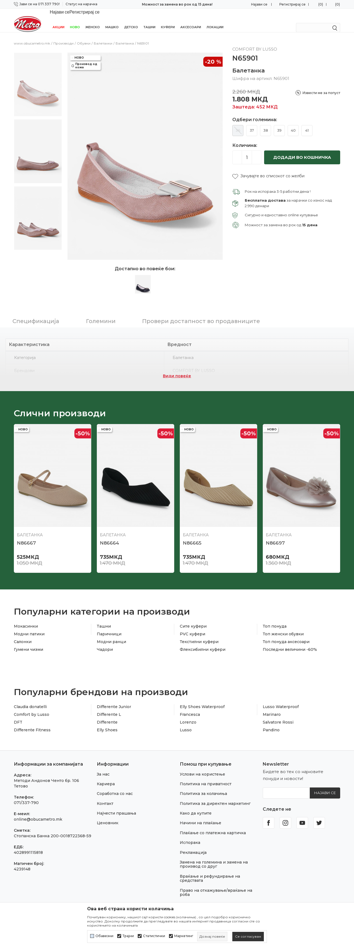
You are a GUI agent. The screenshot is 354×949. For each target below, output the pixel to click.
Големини (101, 314)
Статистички (154, 936)
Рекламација (193, 845)
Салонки (23, 634)
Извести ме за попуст (321, 86)
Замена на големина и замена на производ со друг (214, 857)
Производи (63, 36)
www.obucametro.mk (32, 36)
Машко (112, 20)
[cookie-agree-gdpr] (248, 936)
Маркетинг (183, 936)
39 (279, 123)
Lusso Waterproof (281, 699)
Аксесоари (190, 20)
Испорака (190, 835)
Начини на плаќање (200, 815)
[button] (268, 168)
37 (252, 123)
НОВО (75, 20)
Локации (215, 20)
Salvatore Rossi (278, 715)
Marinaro (272, 707)
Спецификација (35, 314)
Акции (58, 20)
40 (293, 123)
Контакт (105, 796)
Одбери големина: (254, 112)
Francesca (190, 707)
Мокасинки (26, 619)
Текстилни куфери (199, 634)
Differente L (109, 707)
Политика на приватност (205, 776)
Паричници (109, 626)
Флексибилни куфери (202, 642)
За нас (103, 767)
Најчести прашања (116, 806)
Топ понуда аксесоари (286, 634)
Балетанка (125, 36)
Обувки (83, 36)
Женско (92, 20)
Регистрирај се (292, 4)
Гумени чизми (28, 642)
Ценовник (107, 815)
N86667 (26, 536)
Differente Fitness (32, 722)
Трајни (128, 936)
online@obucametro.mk (38, 812)
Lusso (186, 722)
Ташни (149, 20)
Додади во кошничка (302, 150)
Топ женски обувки (283, 626)
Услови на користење (202, 767)
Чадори (105, 642)
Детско (131, 20)
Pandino (271, 722)
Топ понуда (275, 619)
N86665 (192, 536)
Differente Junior (114, 699)
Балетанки (103, 36)
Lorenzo (188, 715)
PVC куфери (192, 626)
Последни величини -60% (290, 642)
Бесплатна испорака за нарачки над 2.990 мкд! (177, 4)
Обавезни (104, 936)
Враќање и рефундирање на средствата (210, 871)
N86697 (275, 536)
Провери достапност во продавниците (201, 314)
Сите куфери (193, 619)
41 (307, 123)
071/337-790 (26, 795)
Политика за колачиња (203, 786)
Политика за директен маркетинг (215, 796)
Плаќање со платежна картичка (213, 825)
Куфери (168, 20)
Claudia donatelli (30, 699)
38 (265, 123)
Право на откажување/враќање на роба (216, 885)
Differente (107, 715)
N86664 (109, 536)
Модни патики (29, 626)
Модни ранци (111, 634)
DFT (18, 715)
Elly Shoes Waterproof (202, 699)
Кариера (106, 776)
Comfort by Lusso (31, 707)
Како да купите (196, 806)
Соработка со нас (115, 786)
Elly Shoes (107, 722)
